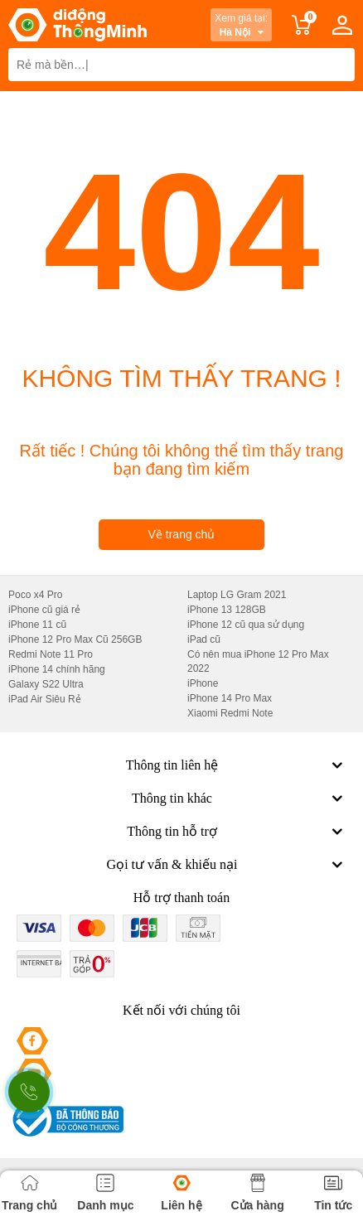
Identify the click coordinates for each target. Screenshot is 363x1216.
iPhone (202, 683)
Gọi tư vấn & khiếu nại (226, 865)
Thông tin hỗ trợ (236, 831)
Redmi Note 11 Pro (50, 654)
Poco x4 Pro (35, 595)
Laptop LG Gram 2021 (236, 595)
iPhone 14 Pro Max (229, 698)
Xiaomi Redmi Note (230, 713)
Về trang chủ (181, 534)
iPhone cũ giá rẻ (44, 609)
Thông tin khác (239, 798)
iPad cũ (203, 639)
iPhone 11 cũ (37, 624)
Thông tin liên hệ (236, 765)
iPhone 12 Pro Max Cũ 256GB (75, 639)
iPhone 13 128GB (226, 609)
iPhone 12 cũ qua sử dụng (245, 624)
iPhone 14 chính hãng (56, 669)
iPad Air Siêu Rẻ (44, 699)
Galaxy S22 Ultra (46, 684)
